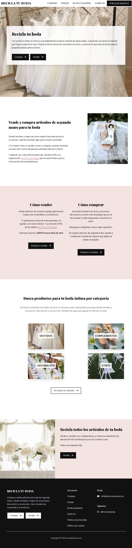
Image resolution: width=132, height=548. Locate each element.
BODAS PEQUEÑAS (82, 3)
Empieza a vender (41, 245)
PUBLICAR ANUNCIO (119, 3)
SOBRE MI (100, 3)
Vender (38, 57)
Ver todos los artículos (66, 390)
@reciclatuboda (106, 512)
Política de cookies (76, 525)
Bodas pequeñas (75, 508)
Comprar (20, 57)
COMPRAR (52, 3)
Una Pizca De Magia (30, 158)
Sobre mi (71, 514)
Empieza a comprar (91, 252)
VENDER (65, 3)
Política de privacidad (77, 520)
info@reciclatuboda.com (110, 496)
